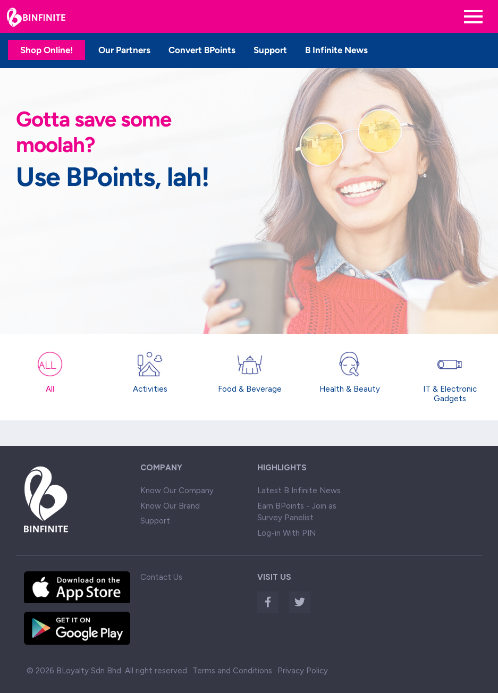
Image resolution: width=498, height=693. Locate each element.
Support (270, 50)
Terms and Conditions (232, 670)
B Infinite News (336, 50)
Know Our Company (177, 490)
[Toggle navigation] (473, 16)
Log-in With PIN (286, 533)
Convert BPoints (201, 50)
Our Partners (124, 50)
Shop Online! (46, 50)
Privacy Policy (302, 670)
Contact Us (161, 577)
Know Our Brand (170, 506)
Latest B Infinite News (299, 490)
